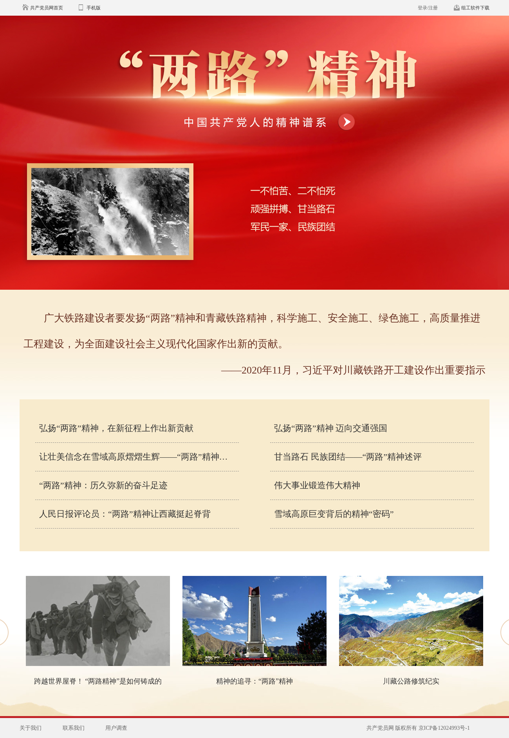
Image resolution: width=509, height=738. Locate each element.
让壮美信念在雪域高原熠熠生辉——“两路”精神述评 (137, 457)
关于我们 (31, 728)
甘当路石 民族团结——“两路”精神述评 (348, 457)
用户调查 (116, 728)
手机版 (94, 8)
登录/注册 (428, 8)
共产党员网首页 (46, 8)
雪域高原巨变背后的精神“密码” (334, 514)
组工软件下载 (475, 8)
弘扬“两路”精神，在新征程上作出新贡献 (116, 428)
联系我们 (74, 728)
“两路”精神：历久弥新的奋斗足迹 (103, 485)
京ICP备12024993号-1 (444, 728)
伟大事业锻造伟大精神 (317, 485)
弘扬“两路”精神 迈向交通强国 (330, 428)
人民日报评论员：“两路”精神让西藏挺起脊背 (125, 514)
